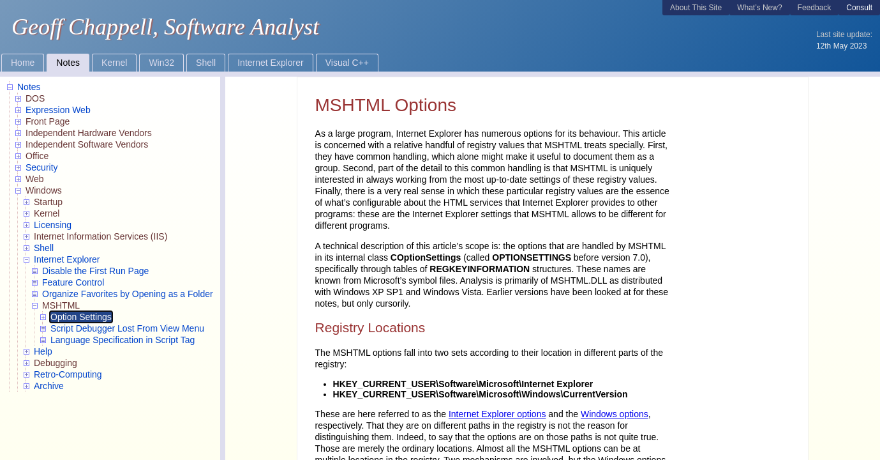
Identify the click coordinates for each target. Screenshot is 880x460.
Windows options (614, 414)
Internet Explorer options (497, 414)
